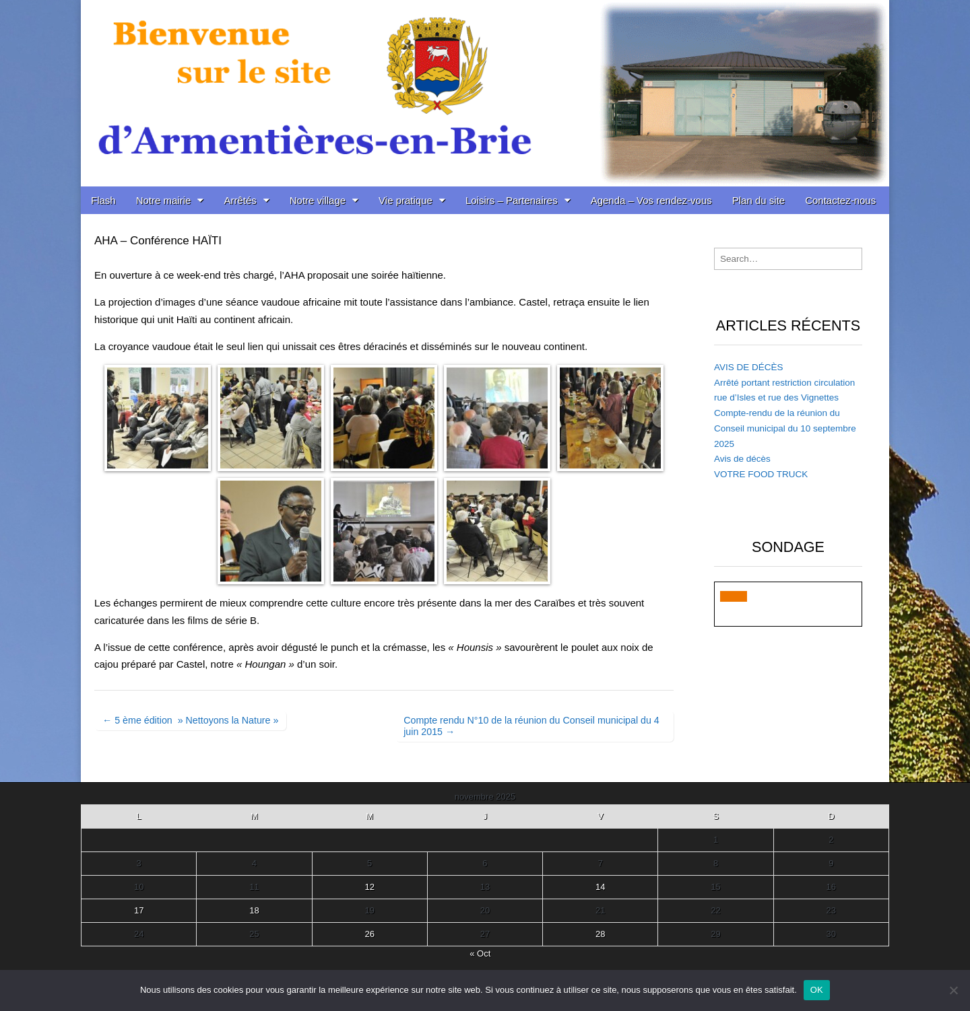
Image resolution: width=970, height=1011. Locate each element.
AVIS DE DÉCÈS (748, 367)
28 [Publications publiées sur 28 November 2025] (600, 934)
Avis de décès (742, 459)
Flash (103, 200)
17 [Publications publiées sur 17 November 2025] (138, 910)
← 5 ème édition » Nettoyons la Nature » (190, 720)
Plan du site (758, 200)
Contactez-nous (840, 200)
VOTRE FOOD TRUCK (761, 474)
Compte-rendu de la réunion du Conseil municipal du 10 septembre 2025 (785, 428)
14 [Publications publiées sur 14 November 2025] (600, 887)
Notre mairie (163, 200)
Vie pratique (405, 200)
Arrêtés (240, 200)
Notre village (318, 200)
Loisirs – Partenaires (511, 200)
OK (816, 990)
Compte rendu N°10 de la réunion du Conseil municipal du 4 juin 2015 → (531, 726)
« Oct (480, 953)
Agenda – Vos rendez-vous (651, 200)
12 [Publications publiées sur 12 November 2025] (369, 887)
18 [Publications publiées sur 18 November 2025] (254, 910)
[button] (733, 596)
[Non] (953, 990)
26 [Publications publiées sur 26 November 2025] (369, 934)
